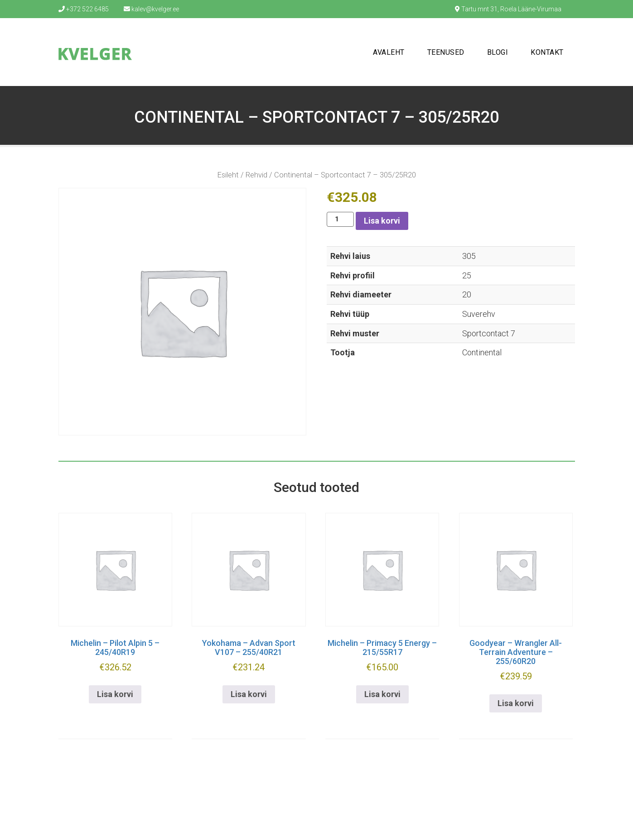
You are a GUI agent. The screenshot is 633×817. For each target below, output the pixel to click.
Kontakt (547, 52)
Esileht (228, 175)
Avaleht (389, 52)
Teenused (445, 52)
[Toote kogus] (340, 219)
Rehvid (256, 175)
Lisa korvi (382, 220)
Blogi (497, 52)
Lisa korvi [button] (115, 694)
